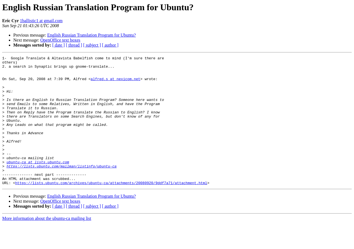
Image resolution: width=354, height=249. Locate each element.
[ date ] (58, 45)
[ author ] (110, 45)
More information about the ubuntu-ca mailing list (46, 244)
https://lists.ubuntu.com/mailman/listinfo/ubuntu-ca (62, 188)
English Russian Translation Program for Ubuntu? (91, 35)
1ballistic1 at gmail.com (41, 20)
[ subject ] (92, 45)
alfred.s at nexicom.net (115, 83)
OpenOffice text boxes (60, 40)
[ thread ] (74, 45)
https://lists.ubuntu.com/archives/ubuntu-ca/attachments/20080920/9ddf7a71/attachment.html (111, 208)
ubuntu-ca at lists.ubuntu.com (38, 183)
